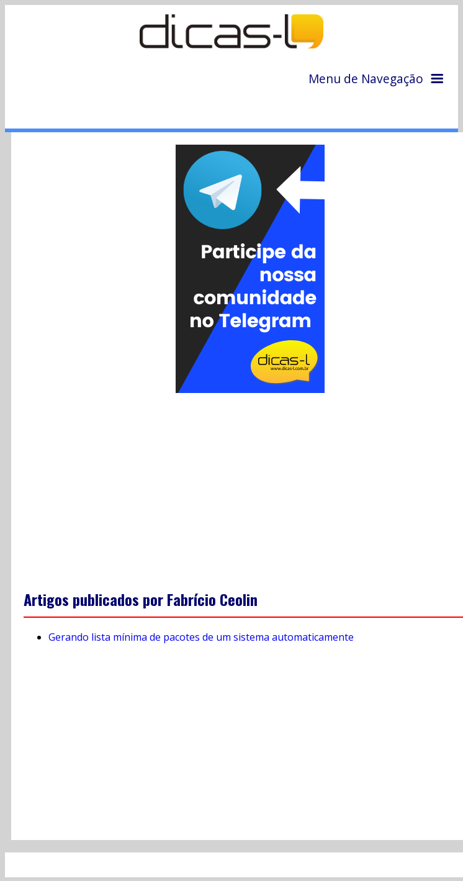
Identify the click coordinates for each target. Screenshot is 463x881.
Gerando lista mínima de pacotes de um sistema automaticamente (201, 637)
